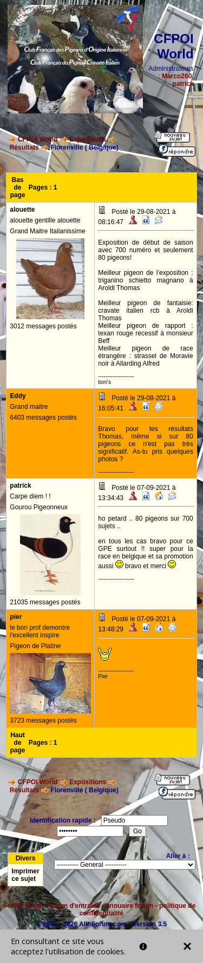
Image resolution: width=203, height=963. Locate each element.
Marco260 (177, 76)
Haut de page (17, 742)
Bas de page (17, 187)
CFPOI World (38, 139)
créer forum (26, 906)
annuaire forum (129, 906)
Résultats (24, 147)
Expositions (87, 139)
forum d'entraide (74, 906)
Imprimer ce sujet (25, 875)
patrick (182, 83)
